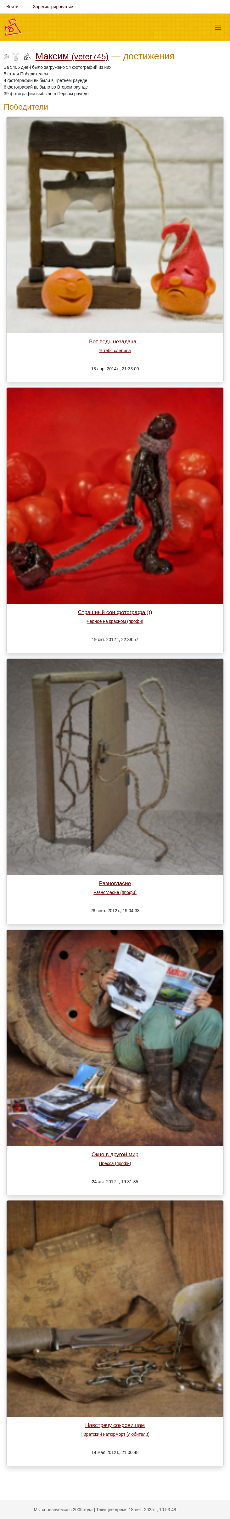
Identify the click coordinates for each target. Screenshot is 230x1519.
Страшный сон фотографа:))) (115, 612)
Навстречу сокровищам (115, 1425)
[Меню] (218, 27)
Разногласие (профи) (115, 892)
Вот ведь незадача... (115, 341)
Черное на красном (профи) (115, 621)
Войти (12, 6)
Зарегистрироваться (54, 6)
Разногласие (115, 883)
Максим (72, 56)
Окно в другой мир (115, 1154)
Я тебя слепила (115, 350)
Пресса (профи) (115, 1163)
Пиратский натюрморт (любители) (115, 1434)
